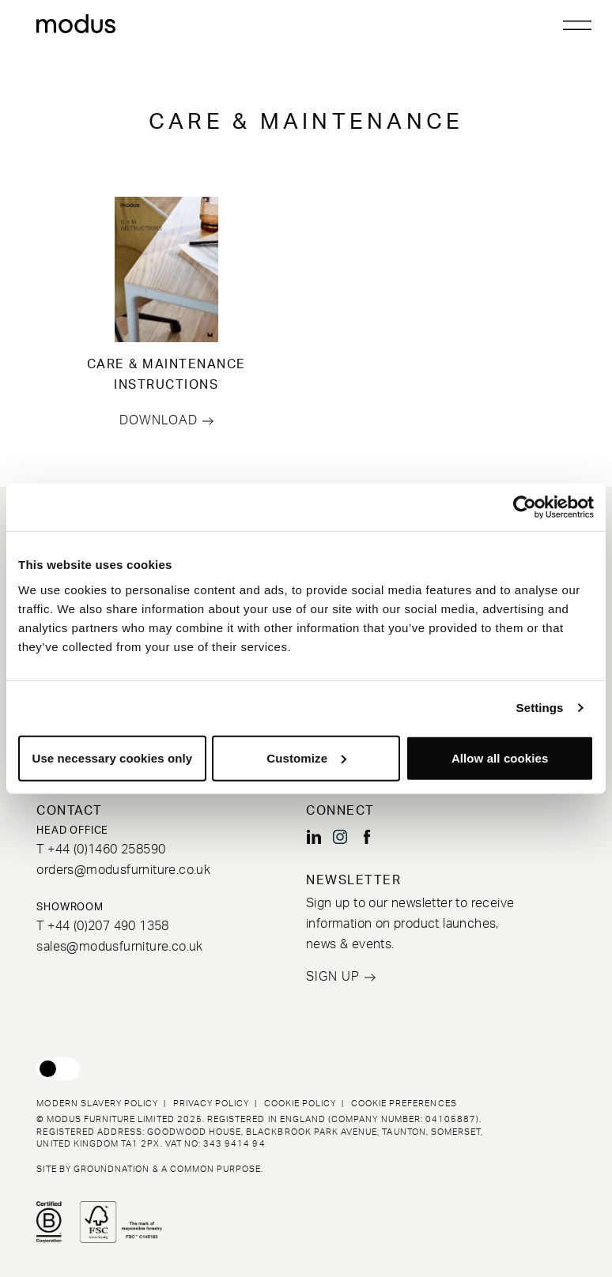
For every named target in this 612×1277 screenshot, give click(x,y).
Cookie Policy (300, 1103)
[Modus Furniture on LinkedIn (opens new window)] (314, 837)
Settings (540, 707)
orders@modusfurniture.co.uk (123, 870)
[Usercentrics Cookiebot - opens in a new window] (524, 507)
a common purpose (211, 1169)
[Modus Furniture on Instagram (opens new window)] (340, 837)
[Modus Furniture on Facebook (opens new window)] (367, 837)
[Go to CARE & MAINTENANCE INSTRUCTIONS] (166, 269)
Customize (306, 757)
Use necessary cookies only (112, 757)
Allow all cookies (500, 757)
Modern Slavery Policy (97, 1103)
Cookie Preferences (404, 1103)
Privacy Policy (211, 1103)
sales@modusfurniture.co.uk (119, 946)
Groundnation (112, 1169)
